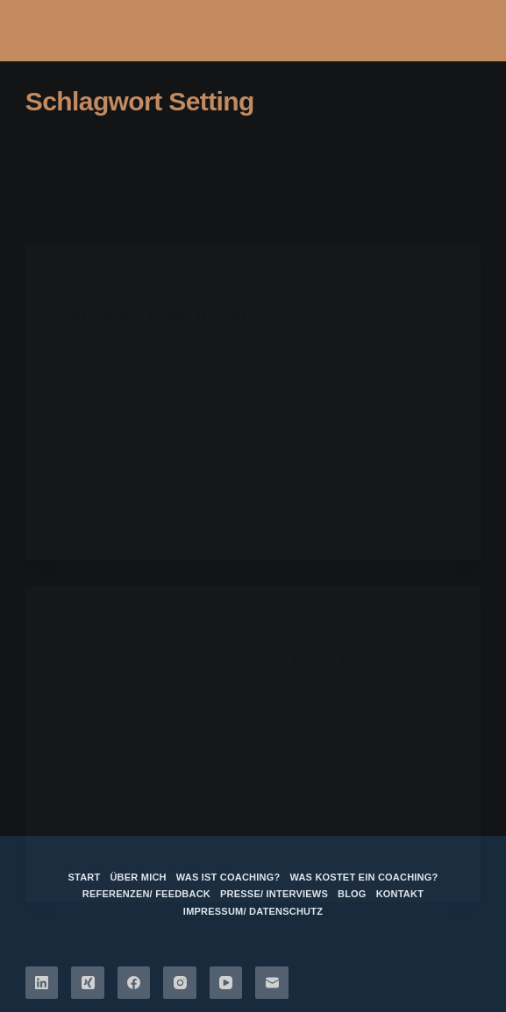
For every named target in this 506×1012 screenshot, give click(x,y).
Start (84, 877)
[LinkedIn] (42, 983)
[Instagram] (179, 983)
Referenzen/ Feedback (146, 893)
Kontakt (400, 893)
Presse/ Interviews (274, 893)
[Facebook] (134, 983)
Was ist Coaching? (228, 877)
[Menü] (450, 30)
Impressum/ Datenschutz (253, 911)
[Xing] (87, 983)
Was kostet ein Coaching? (363, 877)
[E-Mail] (272, 983)
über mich (138, 877)
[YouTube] (226, 983)
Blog (352, 893)
